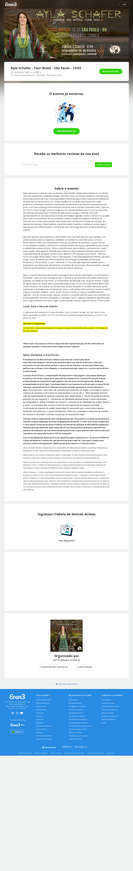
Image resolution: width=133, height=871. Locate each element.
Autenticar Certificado (109, 716)
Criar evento (106, 700)
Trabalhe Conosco (25, 753)
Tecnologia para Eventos (78, 723)
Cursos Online (41, 729)
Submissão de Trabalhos (78, 719)
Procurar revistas (66, 131)
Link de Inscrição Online (78, 729)
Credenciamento (75, 739)
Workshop (40, 723)
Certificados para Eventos (78, 736)
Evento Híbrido (41, 710)
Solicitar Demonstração (110, 706)
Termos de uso (56, 753)
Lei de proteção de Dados (74, 753)
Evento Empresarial (43, 700)
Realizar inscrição (111, 71)
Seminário (40, 719)
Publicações (73, 700)
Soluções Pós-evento (77, 716)
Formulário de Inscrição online (80, 726)
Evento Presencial (43, 703)
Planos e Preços (107, 713)
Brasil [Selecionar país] (17, 732)
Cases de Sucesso (108, 703)
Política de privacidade (95, 753)
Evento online (41, 706)
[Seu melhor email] (58, 164)
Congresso (40, 713)
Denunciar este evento (66, 684)
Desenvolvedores (108, 719)
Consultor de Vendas (109, 710)
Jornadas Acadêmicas (44, 726)
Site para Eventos (75, 732)
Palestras (39, 732)
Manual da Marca (40, 753)
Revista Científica (75, 703)
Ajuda (103, 723)
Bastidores (111, 753)
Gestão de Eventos (76, 713)
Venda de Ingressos (76, 710)
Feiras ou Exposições (44, 739)
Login (124, 4)
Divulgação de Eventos (77, 706)
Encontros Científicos (44, 736)
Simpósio (39, 716)
